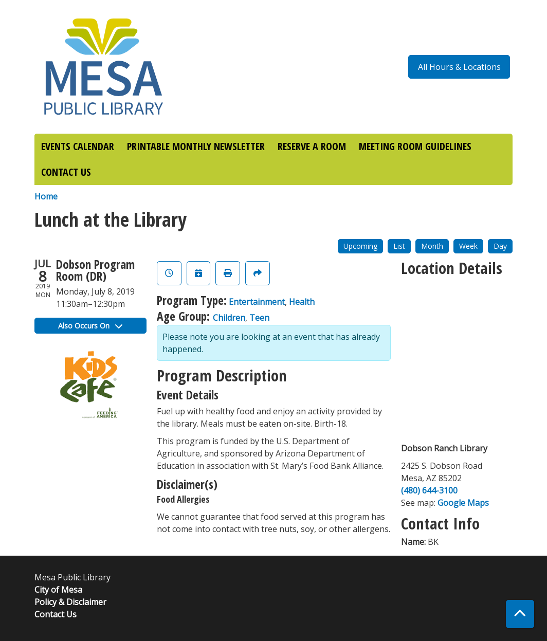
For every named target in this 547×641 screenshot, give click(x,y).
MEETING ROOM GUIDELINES (415, 146)
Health (302, 301)
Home (46, 196)
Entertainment (257, 301)
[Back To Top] (520, 614)
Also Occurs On (90, 326)
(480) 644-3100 (429, 490)
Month (432, 246)
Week (468, 246)
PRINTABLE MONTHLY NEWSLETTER (196, 146)
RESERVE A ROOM (312, 146)
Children (229, 317)
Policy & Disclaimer (70, 602)
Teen (259, 317)
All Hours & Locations (459, 66)
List (399, 246)
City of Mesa (58, 589)
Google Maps (463, 502)
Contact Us (55, 614)
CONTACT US (66, 172)
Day (500, 246)
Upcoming (360, 246)
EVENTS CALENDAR (77, 146)
